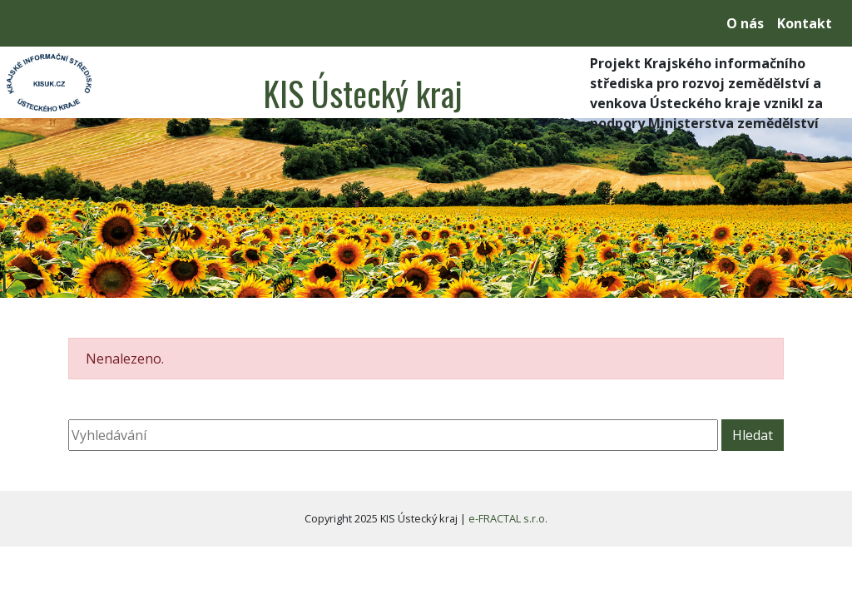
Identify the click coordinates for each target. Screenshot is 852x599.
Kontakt (804, 23)
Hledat (752, 435)
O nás (745, 23)
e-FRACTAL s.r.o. (507, 518)
